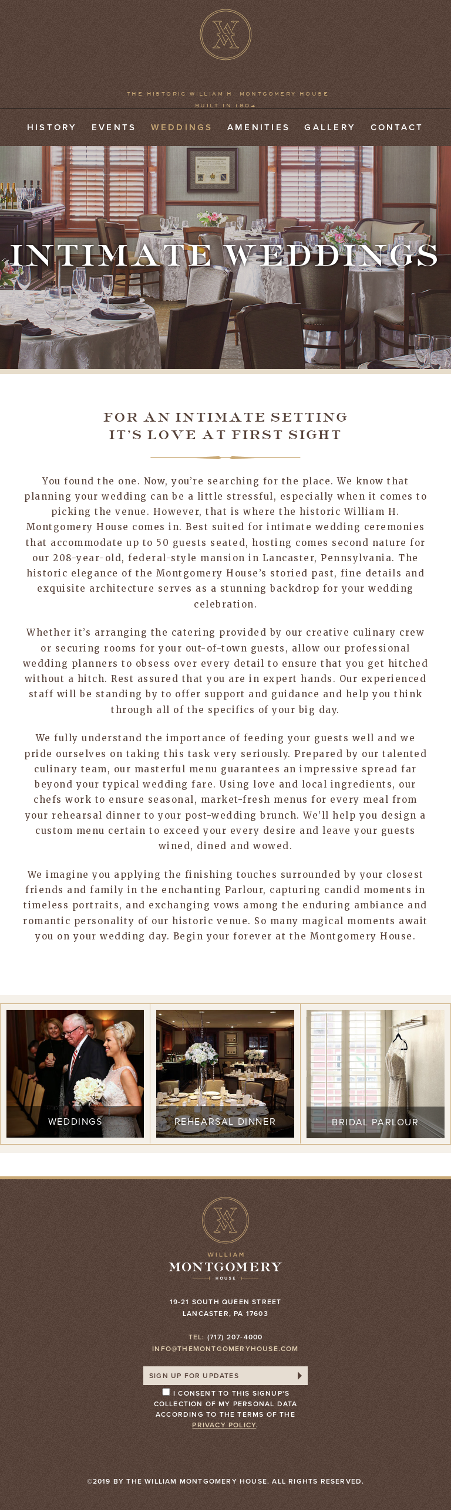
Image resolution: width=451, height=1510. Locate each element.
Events (114, 127)
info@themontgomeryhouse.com (225, 1349)
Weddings (182, 127)
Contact (397, 127)
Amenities (258, 127)
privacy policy (224, 1425)
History (52, 127)
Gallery (330, 127)
